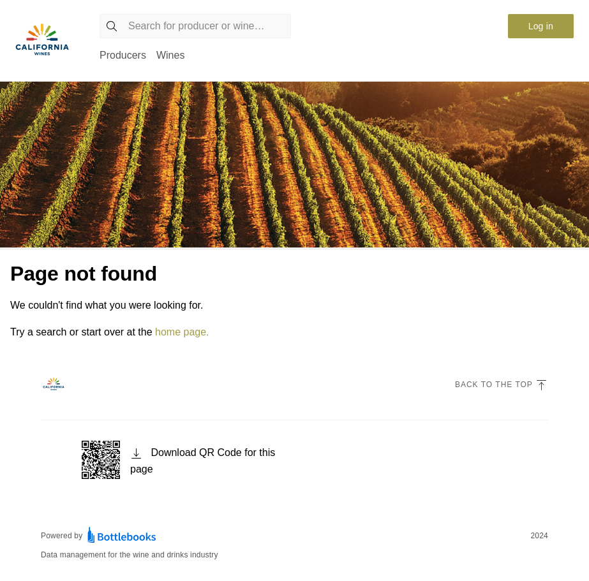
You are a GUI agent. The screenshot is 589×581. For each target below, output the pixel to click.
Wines (170, 55)
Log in (540, 26)
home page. (182, 332)
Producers (123, 55)
